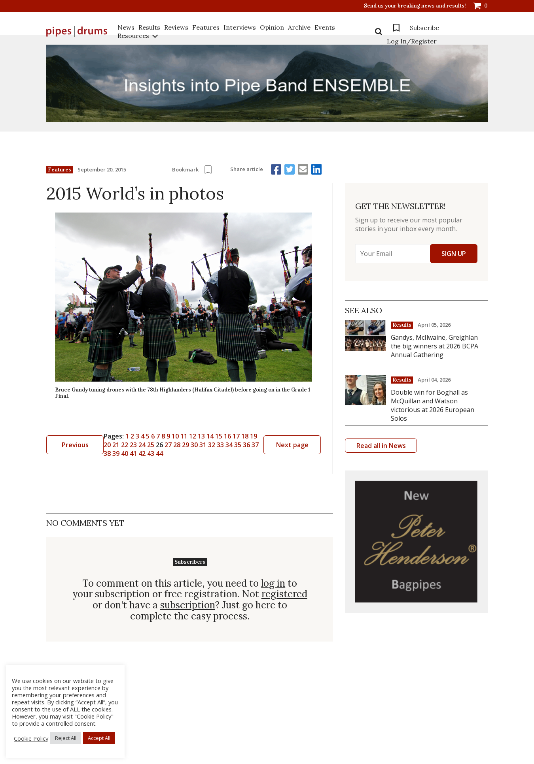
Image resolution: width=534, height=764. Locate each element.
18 (244, 436)
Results (149, 27)
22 (124, 444)
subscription (187, 605)
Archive (299, 27)
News (125, 27)
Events (324, 27)
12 (192, 436)
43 (150, 453)
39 (115, 453)
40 (124, 453)
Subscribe (424, 28)
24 (142, 444)
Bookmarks (396, 27)
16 (227, 436)
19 (253, 436)
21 (115, 444)
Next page (292, 444)
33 (220, 444)
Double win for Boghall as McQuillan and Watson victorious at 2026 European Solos (432, 405)
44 (159, 453)
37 (255, 444)
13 (201, 436)
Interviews (239, 27)
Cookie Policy (31, 738)
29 (185, 444)
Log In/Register (412, 41)
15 (218, 436)
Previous (75, 444)
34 (229, 444)
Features (206, 27)
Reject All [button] (65, 737)
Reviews (176, 27)
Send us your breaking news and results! (415, 6)
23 (133, 444)
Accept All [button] (99, 737)
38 (107, 453)
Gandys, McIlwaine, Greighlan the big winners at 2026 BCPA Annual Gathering (434, 346)
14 (210, 436)
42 (142, 453)
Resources (133, 36)
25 (150, 444)
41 (133, 453)
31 (202, 444)
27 (168, 444)
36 (246, 444)
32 (211, 444)
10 (175, 436)
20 (107, 444)
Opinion (272, 27)
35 (237, 444)
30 (194, 444)
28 (176, 444)
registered (284, 594)
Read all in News (381, 445)
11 (183, 436)
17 (236, 436)
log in (273, 583)
